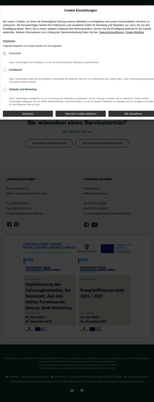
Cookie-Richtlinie (134, 32)
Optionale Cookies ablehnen (80, 113)
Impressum (9, 40)
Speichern (28, 113)
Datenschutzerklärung (111, 32)
